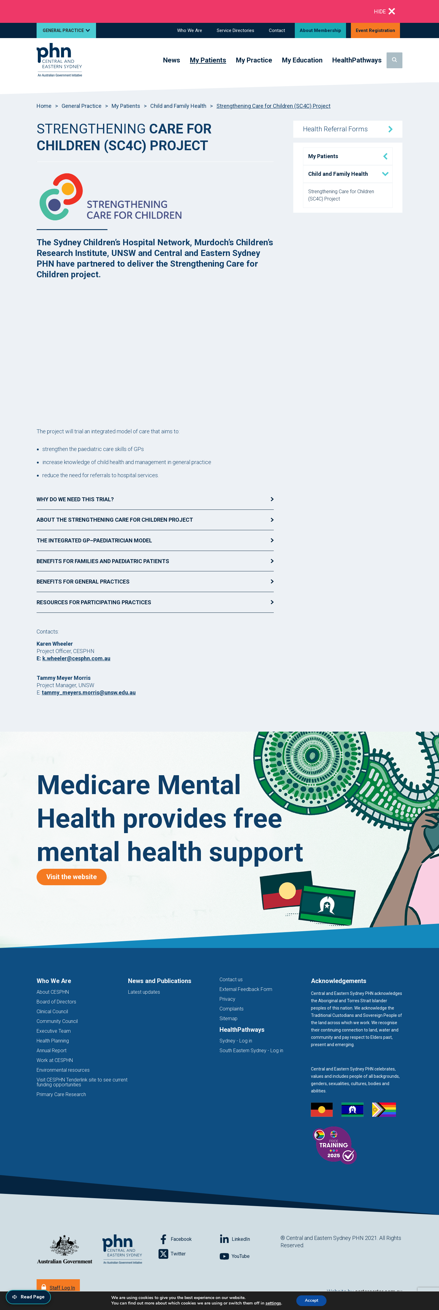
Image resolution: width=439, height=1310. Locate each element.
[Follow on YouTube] (250, 1256)
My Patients (126, 106)
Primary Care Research (61, 1094)
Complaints (232, 1009)
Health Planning (53, 1041)
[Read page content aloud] (29, 1296)
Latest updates (144, 992)
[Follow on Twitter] (189, 1254)
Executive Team (54, 1031)
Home (44, 106)
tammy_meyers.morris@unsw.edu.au (89, 692)
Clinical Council (52, 1011)
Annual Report (51, 1050)
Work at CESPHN (55, 1060)
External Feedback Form (246, 989)
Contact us (231, 979)
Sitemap (228, 1018)
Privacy (227, 999)
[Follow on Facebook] (189, 1239)
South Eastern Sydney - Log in (251, 1050)
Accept (311, 1300)
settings (272, 1303)
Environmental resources (63, 1070)
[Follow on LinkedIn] (250, 1239)
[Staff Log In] (58, 1287)
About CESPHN (53, 992)
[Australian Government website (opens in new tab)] (65, 1249)
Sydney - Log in (236, 1041)
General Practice (82, 106)
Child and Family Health (178, 106)
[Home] (59, 60)
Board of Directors (56, 1002)
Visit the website (77, 877)
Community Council (57, 1021)
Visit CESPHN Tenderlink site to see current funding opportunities (82, 1082)
